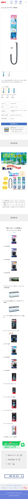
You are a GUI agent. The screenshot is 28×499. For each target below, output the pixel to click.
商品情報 (11, 2)
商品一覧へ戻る (14, 476)
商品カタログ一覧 (14, 455)
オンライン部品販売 (20, 2)
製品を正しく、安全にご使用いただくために (12, 487)
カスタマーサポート (15, 2)
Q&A (10, 464)
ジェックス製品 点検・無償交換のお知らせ (12, 485)
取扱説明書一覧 (13, 460)
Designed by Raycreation (14, 495)
